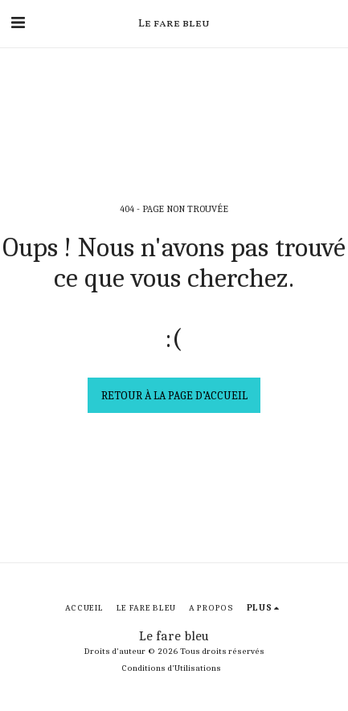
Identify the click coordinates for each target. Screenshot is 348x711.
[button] (17, 23)
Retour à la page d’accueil (174, 395)
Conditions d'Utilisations (171, 668)
